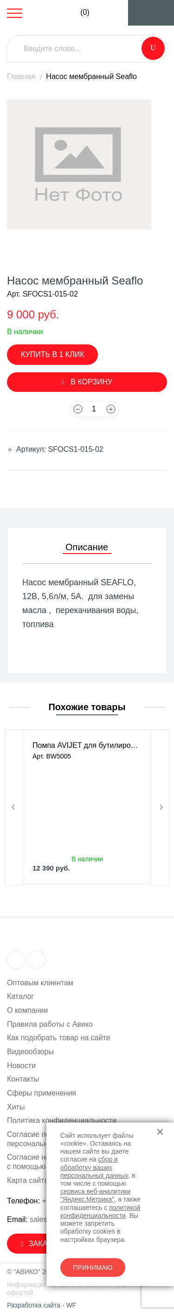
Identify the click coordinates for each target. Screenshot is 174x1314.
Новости (21, 1066)
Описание (86, 547)
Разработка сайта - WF (41, 1305)
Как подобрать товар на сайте (58, 1038)
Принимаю (93, 1267)
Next (160, 807)
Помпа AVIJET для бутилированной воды (87, 745)
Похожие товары (86, 707)
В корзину (87, 382)
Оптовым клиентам (40, 983)
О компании (27, 1010)
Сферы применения (41, 1093)
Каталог (20, 996)
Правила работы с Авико (50, 1024)
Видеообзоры (30, 1052)
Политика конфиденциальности (61, 1120)
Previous (14, 807)
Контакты (23, 1079)
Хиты (16, 1107)
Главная (21, 76)
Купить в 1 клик (52, 354)
